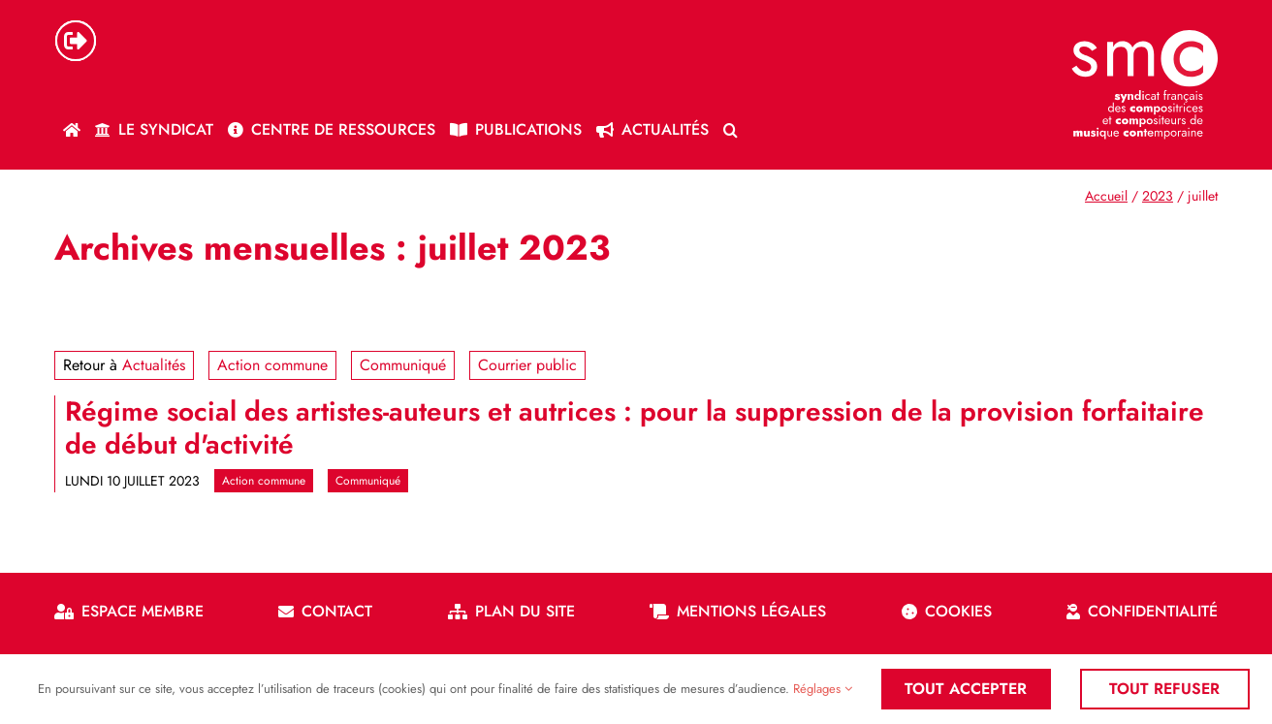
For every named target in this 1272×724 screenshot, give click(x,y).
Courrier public (527, 365)
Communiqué (403, 365)
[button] (730, 129)
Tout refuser (1164, 688)
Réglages (822, 688)
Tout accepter (966, 688)
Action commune (272, 365)
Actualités (153, 365)
